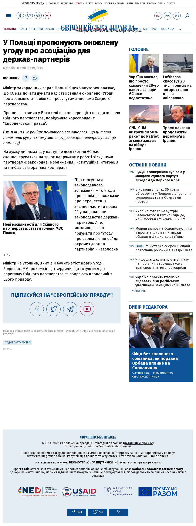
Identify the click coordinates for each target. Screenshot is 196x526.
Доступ (171, 3)
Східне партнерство (18, 342)
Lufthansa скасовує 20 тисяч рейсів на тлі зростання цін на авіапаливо (177, 87)
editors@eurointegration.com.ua (109, 446)
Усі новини (139, 291)
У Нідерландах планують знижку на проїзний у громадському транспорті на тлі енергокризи (162, 263)
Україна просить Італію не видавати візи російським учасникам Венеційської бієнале (162, 281)
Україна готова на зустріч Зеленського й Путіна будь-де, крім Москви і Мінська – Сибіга (160, 215)
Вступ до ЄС (98, 29)
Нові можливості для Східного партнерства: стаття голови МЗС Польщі (33, 228)
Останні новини (147, 165)
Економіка (67, 3)
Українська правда (32, 3)
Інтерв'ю (36, 29)
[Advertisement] (62, 379)
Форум (89, 3)
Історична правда (114, 3)
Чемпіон (140, 3)
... (179, 28)
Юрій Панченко (163, 373)
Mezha (161, 3)
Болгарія (79, 29)
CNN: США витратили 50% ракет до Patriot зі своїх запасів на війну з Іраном (144, 138)
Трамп (154, 29)
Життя (129, 3)
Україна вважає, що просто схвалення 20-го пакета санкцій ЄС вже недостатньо (144, 87)
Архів (49, 29)
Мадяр (114, 29)
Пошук (61, 29)
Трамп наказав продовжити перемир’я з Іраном (176, 134)
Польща (167, 29)
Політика (54, 3)
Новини (10, 29)
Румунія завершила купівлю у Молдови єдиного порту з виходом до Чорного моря (160, 176)
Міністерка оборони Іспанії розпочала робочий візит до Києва (164, 248)
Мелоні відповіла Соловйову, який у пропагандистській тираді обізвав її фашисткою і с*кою (163, 233)
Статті (22, 29)
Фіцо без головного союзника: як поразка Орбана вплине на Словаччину (155, 360)
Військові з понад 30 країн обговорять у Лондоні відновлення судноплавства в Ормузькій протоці (164, 195)
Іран (143, 29)
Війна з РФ (130, 29)
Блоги (98, 3)
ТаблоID (151, 3)
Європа (79, 3)
